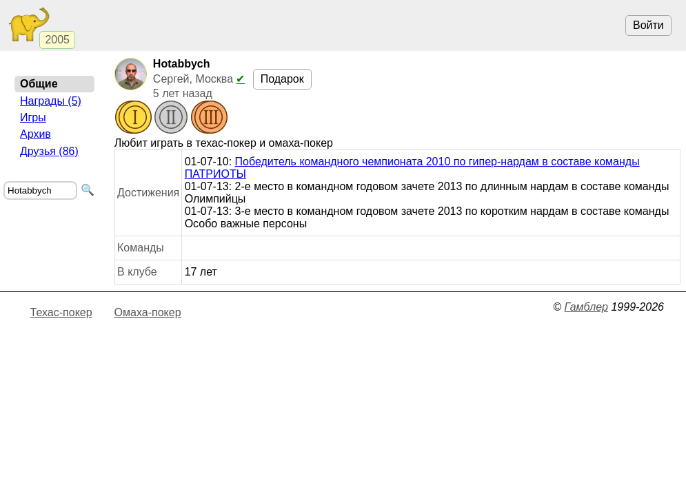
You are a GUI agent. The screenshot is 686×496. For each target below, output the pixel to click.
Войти (648, 25)
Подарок (282, 79)
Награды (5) (50, 101)
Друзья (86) (49, 151)
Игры (33, 117)
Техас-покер (61, 312)
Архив (35, 134)
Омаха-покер (147, 312)
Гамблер (586, 307)
